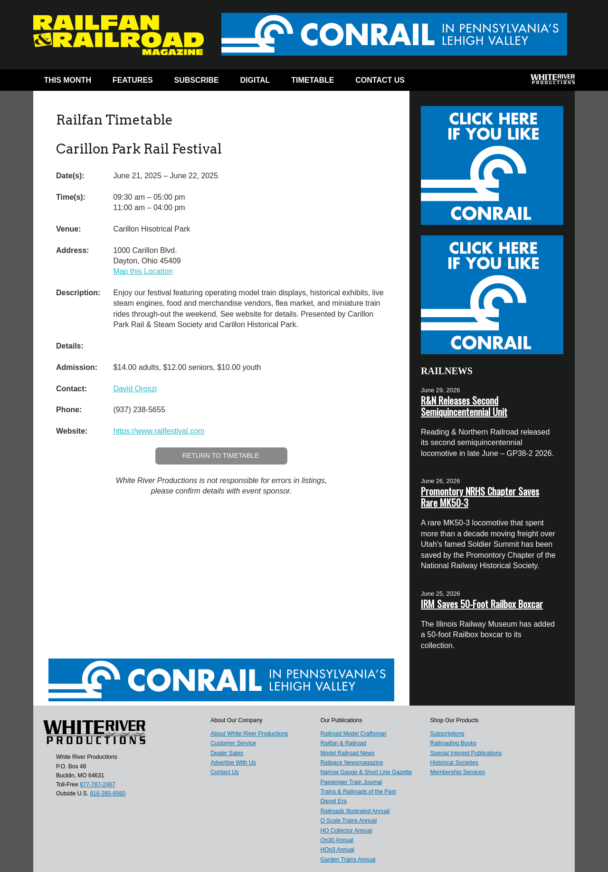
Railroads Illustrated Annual (355, 811)
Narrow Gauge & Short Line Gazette (366, 772)
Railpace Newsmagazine (351, 762)
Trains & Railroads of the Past (358, 791)
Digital (255, 80)
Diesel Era (333, 801)
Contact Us (380, 80)
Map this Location (142, 271)
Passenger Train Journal (351, 782)
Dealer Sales (226, 753)
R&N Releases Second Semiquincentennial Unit (464, 406)
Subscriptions (447, 733)
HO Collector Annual (346, 830)
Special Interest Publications (466, 753)
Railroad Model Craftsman (353, 733)
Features (133, 80)
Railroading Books (453, 743)
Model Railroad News (347, 753)
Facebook (433, 82)
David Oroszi (135, 389)
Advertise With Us (233, 762)
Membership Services (457, 772)
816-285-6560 (107, 793)
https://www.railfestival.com (158, 431)
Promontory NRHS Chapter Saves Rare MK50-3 (480, 497)
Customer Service (233, 743)
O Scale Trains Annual (348, 820)
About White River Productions (249, 733)
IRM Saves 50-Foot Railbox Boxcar (482, 604)
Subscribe (196, 80)
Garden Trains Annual (347, 859)
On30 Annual (336, 840)
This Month (67, 80)
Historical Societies (454, 762)
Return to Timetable (220, 455)
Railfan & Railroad (343, 743)
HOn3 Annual (337, 849)
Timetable (312, 80)
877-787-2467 (97, 784)
